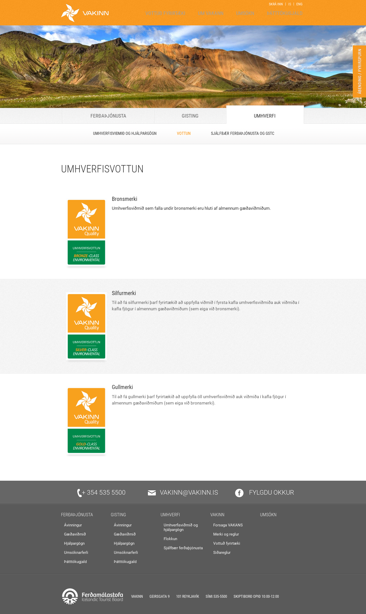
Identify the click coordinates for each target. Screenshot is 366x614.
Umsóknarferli (76, 552)
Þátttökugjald (75, 561)
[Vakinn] (85, 13)
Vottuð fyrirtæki (226, 543)
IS (289, 4)
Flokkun (170, 539)
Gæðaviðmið (75, 534)
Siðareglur (222, 552)
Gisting (118, 514)
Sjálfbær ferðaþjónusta (183, 548)
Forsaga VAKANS (228, 525)
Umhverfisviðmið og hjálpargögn (181, 527)
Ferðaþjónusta (77, 514)
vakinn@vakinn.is (183, 492)
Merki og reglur (226, 534)
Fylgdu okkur (264, 492)
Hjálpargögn (74, 543)
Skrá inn (276, 4)
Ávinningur (73, 525)
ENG (299, 4)
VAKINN (217, 514)
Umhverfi (170, 514)
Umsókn (268, 514)
